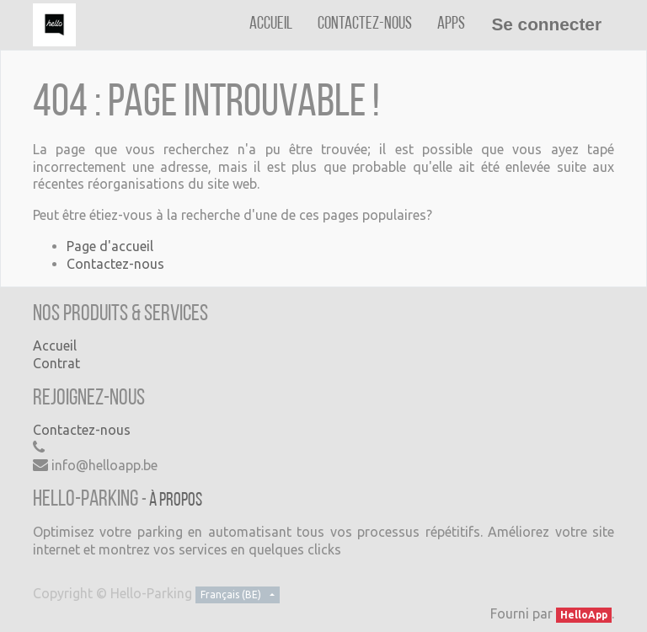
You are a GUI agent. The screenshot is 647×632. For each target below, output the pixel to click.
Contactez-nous (115, 263)
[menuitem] (271, 24)
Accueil (55, 345)
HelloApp (583, 614)
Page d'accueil (110, 246)
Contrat (56, 363)
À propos (175, 501)
